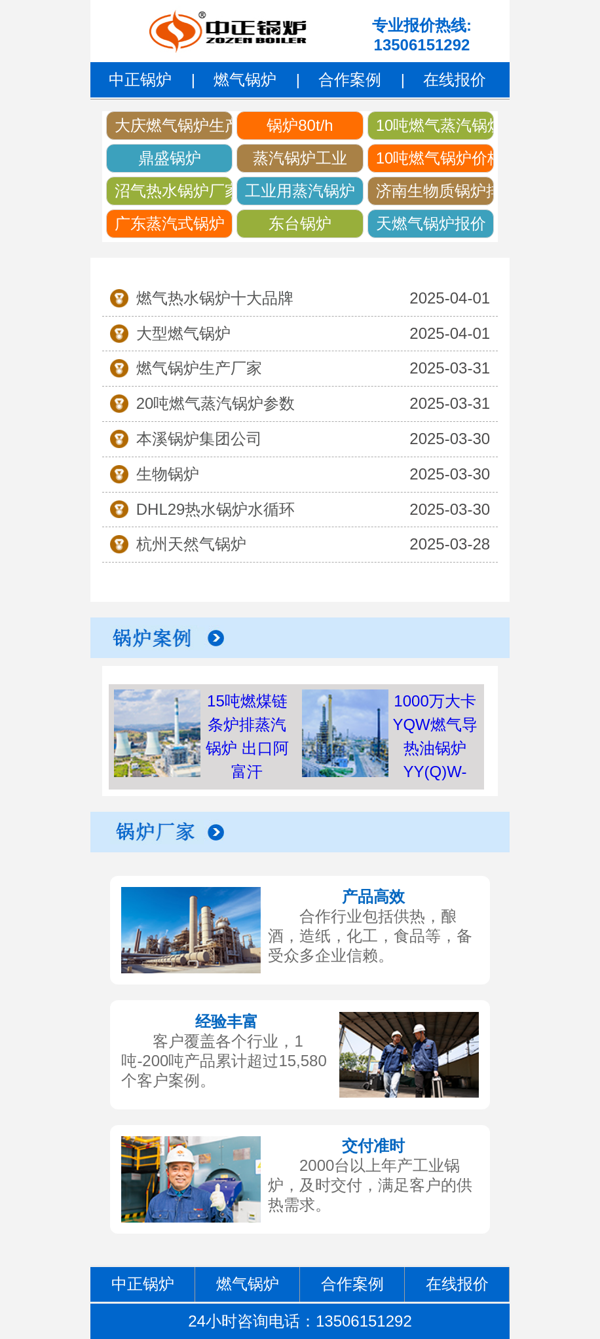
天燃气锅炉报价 (431, 223)
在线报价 (454, 79)
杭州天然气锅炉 (191, 544)
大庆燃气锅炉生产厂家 (174, 125)
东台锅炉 (300, 223)
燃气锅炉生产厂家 (199, 368)
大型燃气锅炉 (183, 333)
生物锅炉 (167, 474)
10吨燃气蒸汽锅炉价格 (435, 125)
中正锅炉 (140, 79)
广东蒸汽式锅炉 (170, 223)
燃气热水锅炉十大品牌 (214, 298)
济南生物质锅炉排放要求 (435, 191)
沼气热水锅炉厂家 (174, 191)
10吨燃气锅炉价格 (435, 158)
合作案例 (349, 79)
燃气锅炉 (245, 79)
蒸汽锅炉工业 (300, 158)
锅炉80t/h (300, 125)
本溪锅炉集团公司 (199, 438)
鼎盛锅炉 (169, 158)
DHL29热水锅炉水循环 (215, 509)
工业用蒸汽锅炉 (300, 191)
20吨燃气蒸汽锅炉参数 (215, 403)
